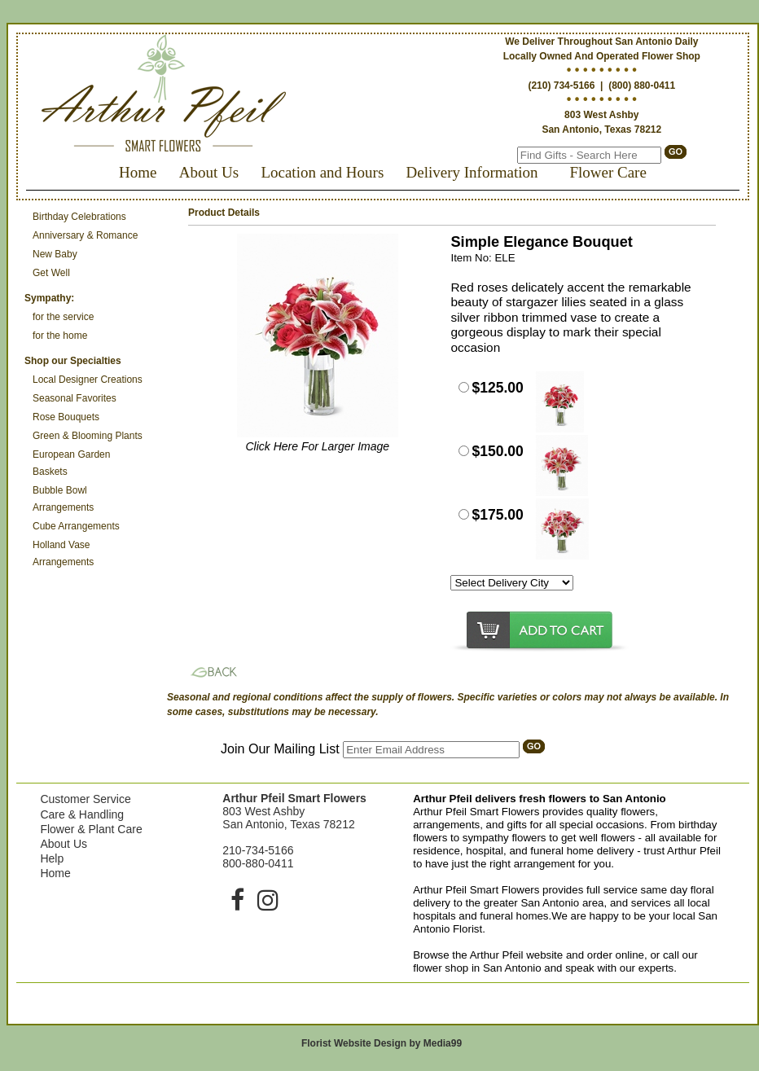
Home (137, 172)
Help (52, 858)
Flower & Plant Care (91, 829)
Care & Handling (82, 814)
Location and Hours (322, 172)
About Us (209, 172)
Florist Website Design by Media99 (381, 1043)
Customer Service (85, 798)
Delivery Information (472, 172)
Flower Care (607, 172)
